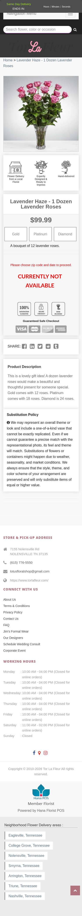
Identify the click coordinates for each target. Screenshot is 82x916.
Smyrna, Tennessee (24, 866)
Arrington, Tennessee (25, 876)
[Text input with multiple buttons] (37, 29)
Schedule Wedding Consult (21, 644)
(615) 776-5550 (21, 562)
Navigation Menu (21, 13)
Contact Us (10, 618)
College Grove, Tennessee (29, 845)
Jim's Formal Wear (16, 631)
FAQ (6, 625)
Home (8, 60)
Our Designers (13, 638)
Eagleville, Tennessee (25, 835)
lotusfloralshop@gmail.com (29, 571)
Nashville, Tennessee (25, 896)
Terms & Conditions (16, 606)
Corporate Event (14, 650)
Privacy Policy (12, 612)
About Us (9, 599)
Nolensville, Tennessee (26, 855)
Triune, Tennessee (23, 886)
